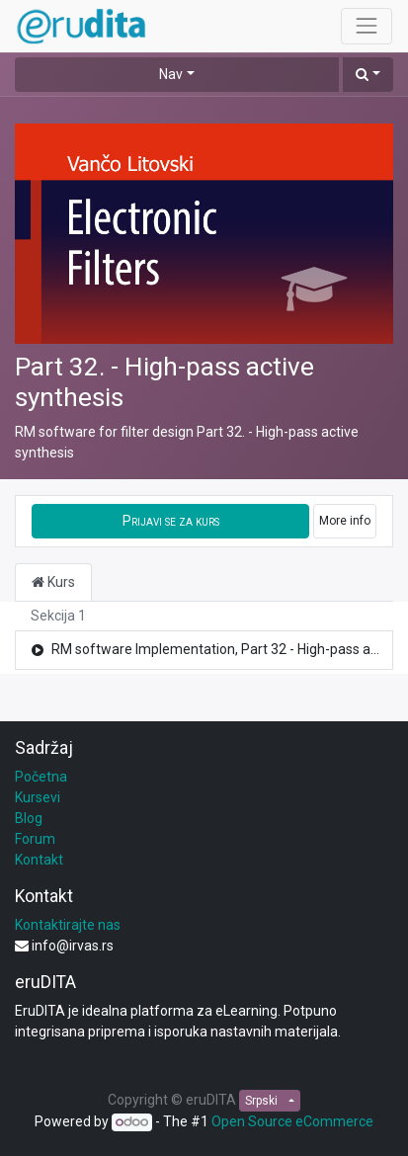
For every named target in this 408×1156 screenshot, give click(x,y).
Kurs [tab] (53, 582)
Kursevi (37, 797)
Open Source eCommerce (292, 1121)
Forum (35, 839)
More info (344, 521)
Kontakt (39, 859)
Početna (41, 776)
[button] (368, 74)
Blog (28, 818)
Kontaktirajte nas (68, 925)
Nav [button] (171, 74)
